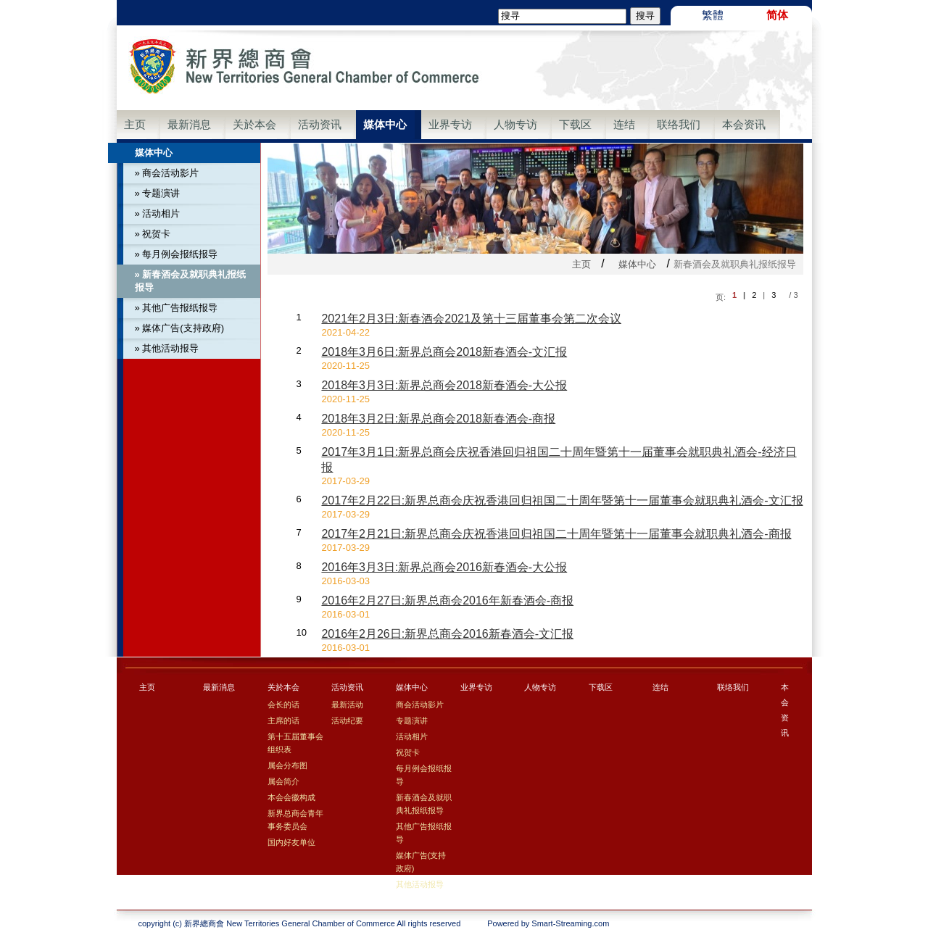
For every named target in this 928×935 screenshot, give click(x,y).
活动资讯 (319, 124)
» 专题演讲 (158, 193)
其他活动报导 (420, 884)
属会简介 (283, 781)
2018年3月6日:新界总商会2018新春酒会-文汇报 (444, 352)
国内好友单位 (291, 842)
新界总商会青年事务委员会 (295, 820)
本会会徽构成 (291, 797)
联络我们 (678, 124)
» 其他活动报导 (167, 348)
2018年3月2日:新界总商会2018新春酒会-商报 (438, 418)
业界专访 (450, 124)
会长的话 (283, 704)
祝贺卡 (408, 752)
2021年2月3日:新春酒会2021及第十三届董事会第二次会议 (471, 318)
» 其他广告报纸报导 (176, 307)
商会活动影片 (420, 704)
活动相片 (412, 736)
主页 (135, 124)
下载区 (575, 124)
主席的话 (283, 720)
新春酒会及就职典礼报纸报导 (424, 804)
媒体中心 (385, 124)
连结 (624, 124)
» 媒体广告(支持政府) (180, 328)
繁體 (713, 15)
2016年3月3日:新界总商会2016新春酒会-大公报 (444, 567)
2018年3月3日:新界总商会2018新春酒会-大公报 (444, 385)
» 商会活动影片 (167, 172)
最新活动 (347, 704)
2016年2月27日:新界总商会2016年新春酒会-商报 (447, 600)
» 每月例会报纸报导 (176, 254)
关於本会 (254, 124)
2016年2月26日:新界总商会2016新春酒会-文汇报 (447, 634)
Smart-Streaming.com (570, 923)
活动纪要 (347, 720)
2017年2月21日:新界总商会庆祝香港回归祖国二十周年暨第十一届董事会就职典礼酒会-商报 (556, 534)
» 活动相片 (158, 213)
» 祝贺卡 (153, 233)
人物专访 (515, 124)
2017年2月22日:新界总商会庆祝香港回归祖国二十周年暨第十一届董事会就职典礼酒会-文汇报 (562, 500)
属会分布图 (287, 765)
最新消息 (189, 124)
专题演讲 (412, 720)
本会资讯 (744, 124)
